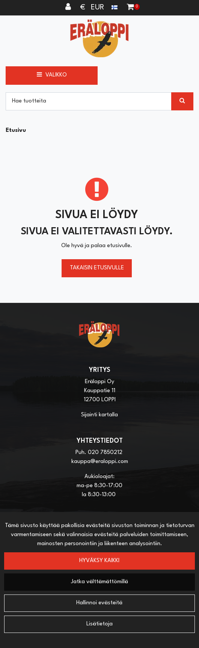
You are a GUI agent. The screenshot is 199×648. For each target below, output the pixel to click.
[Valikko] (52, 75)
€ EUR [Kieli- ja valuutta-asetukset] (99, 7)
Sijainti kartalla (99, 415)
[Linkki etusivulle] (99, 38)
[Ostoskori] (130, 7)
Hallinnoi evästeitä (99, 603)
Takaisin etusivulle (97, 268)
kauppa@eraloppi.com (99, 462)
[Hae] (89, 101)
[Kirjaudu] (69, 7)
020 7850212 (105, 452)
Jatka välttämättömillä (99, 582)
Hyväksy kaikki (99, 561)
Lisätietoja (99, 624)
